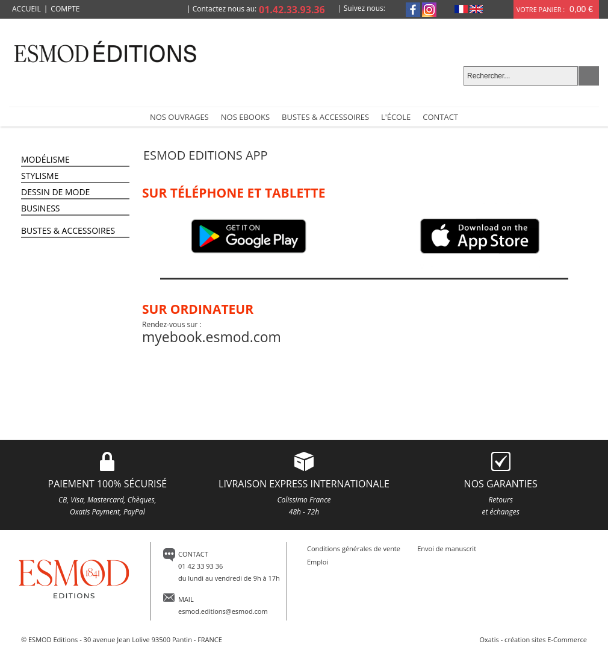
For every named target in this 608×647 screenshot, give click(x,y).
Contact (440, 116)
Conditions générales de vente (353, 548)
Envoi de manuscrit (446, 548)
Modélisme (45, 159)
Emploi (317, 561)
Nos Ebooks (245, 116)
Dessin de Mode (55, 192)
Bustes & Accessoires (68, 230)
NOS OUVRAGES (179, 116)
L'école (396, 116)
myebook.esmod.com (211, 336)
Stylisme (39, 175)
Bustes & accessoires (325, 116)
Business (40, 208)
